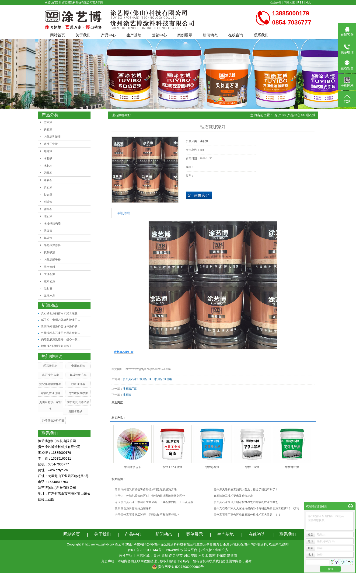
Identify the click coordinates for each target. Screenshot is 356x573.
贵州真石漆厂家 (132, 379)
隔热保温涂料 (52, 245)
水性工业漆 (51, 144)
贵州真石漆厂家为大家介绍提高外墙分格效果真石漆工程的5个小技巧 (256, 508)
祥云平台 (190, 550)
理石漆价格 (165, 379)
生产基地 (133, 35)
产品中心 (108, 35)
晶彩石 (48, 288)
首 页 (278, 115)
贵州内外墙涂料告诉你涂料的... (60, 326)
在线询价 (199, 195)
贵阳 (164, 555)
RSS (300, 2)
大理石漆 (49, 274)
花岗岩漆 (49, 281)
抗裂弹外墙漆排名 (50, 384)
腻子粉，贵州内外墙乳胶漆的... (60, 319)
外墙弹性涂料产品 (53, 420)
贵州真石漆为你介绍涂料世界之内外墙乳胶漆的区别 (246, 502)
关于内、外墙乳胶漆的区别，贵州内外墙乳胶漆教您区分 (150, 495)
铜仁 (187, 555)
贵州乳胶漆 (235, 544)
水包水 (48, 165)
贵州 (157, 555)
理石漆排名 (50, 365)
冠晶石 (48, 173)
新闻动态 (210, 35)
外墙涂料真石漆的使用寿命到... (60, 333)
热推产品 (125, 555)
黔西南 (232, 555)
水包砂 (48, 158)
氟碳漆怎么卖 (78, 375)
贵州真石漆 (78, 365)
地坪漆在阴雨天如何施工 (56, 346)
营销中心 (159, 35)
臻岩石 (48, 180)
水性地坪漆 (292, 467)
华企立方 (221, 550)
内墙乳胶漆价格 (50, 393)
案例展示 (184, 35)
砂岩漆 (48, 194)
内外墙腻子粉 (52, 259)
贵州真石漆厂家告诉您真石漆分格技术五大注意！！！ (247, 514)
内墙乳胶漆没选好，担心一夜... (60, 339)
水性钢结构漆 (52, 223)
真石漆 (48, 187)
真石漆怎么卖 (50, 375)
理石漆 (48, 216)
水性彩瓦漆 (212, 467)
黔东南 (221, 555)
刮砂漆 (48, 201)
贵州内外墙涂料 (255, 544)
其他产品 (49, 295)
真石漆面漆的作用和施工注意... (60, 313)
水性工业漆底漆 (172, 467)
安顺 (194, 555)
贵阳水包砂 (75, 411)
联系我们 (261, 35)
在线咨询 (235, 35)
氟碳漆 (48, 238)
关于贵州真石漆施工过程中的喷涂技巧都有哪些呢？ (147, 514)
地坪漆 (48, 151)
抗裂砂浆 (49, 252)
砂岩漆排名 (78, 384)
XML (308, 2)
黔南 (212, 555)
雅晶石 (48, 209)
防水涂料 (49, 267)
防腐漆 (48, 230)
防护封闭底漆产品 (78, 402)
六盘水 (203, 555)
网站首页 (57, 35)
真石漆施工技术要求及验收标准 (233, 495)
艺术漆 (48, 122)
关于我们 (83, 35)
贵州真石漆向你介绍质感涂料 (133, 508)
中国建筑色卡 (132, 467)
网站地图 (289, 2)
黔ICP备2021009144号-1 (146, 550)
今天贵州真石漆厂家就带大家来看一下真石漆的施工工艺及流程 (154, 502)
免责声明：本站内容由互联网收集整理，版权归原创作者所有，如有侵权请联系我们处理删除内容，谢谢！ (178, 561)
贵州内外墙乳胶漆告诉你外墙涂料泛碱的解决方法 (146, 489)
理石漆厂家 (150, 379)
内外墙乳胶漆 (52, 136)
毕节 (179, 555)
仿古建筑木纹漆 (78, 393)
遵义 (172, 555)
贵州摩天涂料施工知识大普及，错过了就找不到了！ (246, 489)
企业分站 (276, 2)
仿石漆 (48, 129)
